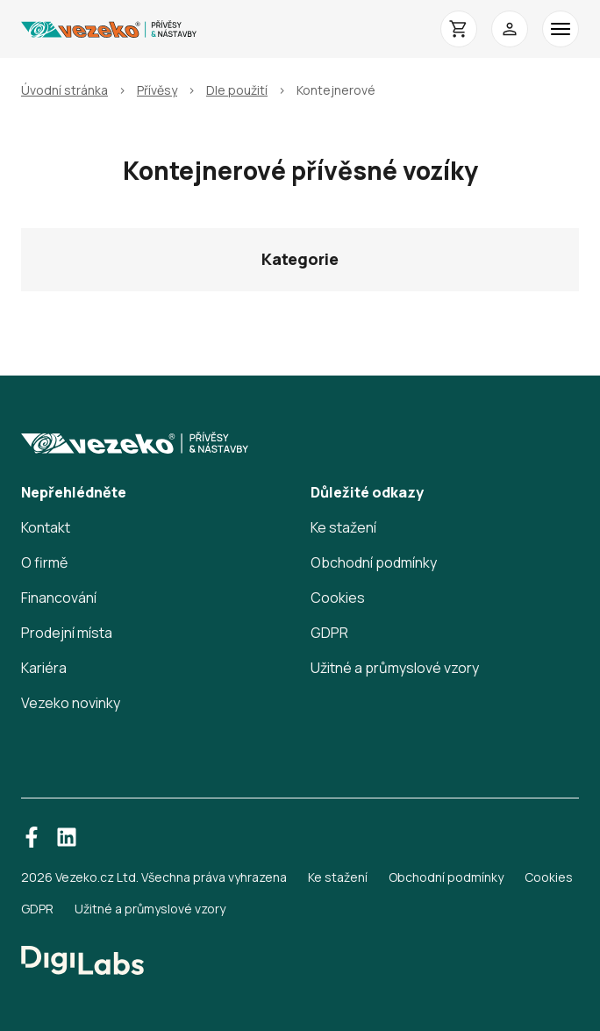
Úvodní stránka (64, 90)
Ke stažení (343, 527)
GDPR (329, 632)
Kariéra (44, 667)
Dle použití (237, 90)
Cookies (338, 597)
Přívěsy (157, 90)
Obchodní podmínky (374, 562)
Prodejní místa (66, 632)
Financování (58, 597)
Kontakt (45, 527)
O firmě (44, 562)
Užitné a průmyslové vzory (395, 667)
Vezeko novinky (70, 702)
